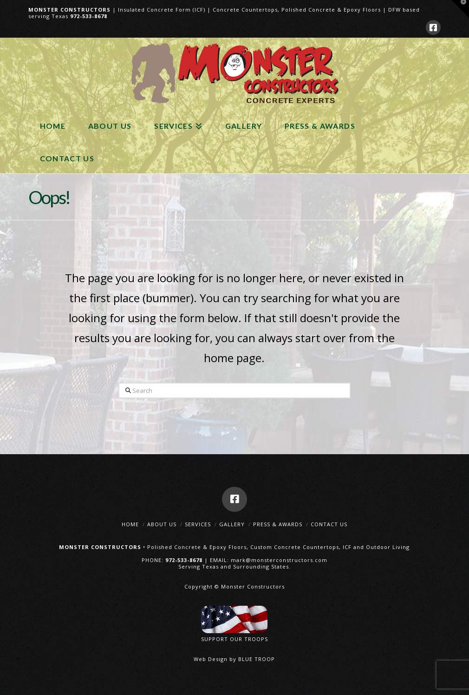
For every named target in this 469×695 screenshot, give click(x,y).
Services (198, 524)
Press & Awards (277, 524)
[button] (460, 9)
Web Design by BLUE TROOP (234, 658)
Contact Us (329, 524)
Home (130, 524)
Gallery (232, 524)
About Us (161, 524)
